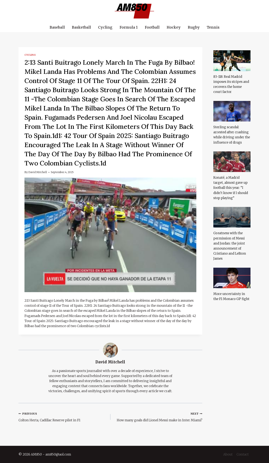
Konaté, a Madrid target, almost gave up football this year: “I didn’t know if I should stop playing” (230, 188)
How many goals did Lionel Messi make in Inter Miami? (158, 416)
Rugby (194, 27)
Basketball (81, 27)
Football (152, 27)
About (228, 454)
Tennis (213, 27)
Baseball (57, 27)
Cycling (105, 27)
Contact (242, 454)
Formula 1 (129, 27)
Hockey (174, 27)
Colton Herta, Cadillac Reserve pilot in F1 (62, 416)
